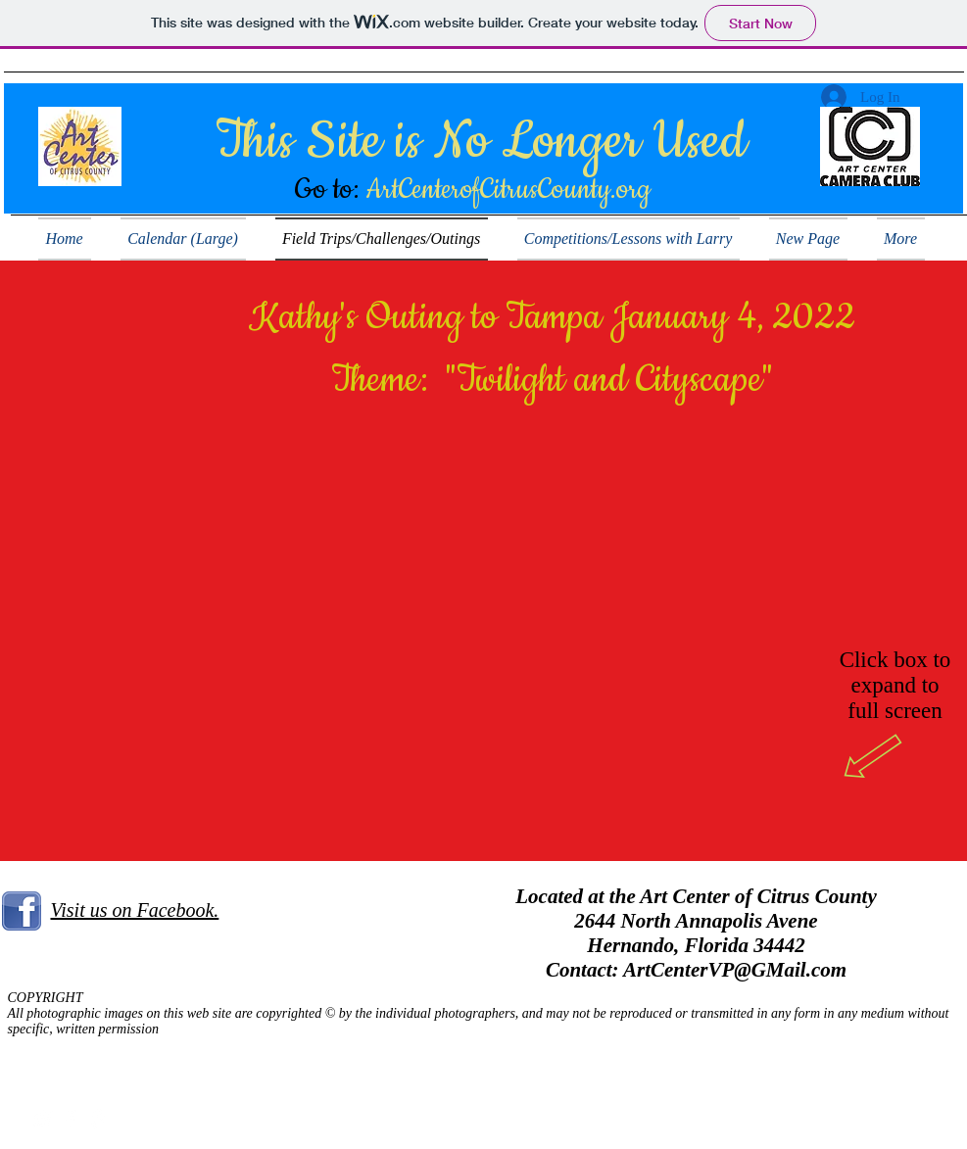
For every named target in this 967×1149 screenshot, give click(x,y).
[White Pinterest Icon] (97, 1119)
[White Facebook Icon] (70, 1119)
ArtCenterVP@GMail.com (734, 969)
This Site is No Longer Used (481, 141)
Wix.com (893, 1116)
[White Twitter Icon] (42, 1119)
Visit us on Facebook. (135, 910)
